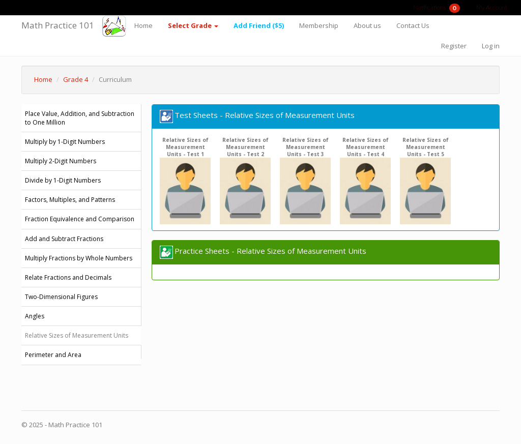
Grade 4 (75, 79)
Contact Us (412, 25)
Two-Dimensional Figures (61, 296)
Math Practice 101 (57, 25)
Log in (491, 45)
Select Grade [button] (193, 25)
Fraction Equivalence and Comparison (79, 219)
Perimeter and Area (53, 354)
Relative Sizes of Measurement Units (76, 335)
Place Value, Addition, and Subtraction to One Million (79, 118)
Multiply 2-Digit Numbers (60, 161)
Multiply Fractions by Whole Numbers (78, 258)
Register (454, 45)
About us (367, 25)
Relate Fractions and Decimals (68, 277)
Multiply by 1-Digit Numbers (65, 141)
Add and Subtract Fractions (64, 238)
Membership (318, 25)
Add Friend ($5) (259, 25)
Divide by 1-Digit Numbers (63, 180)
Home (143, 25)
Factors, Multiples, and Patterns (70, 199)
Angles (34, 316)
